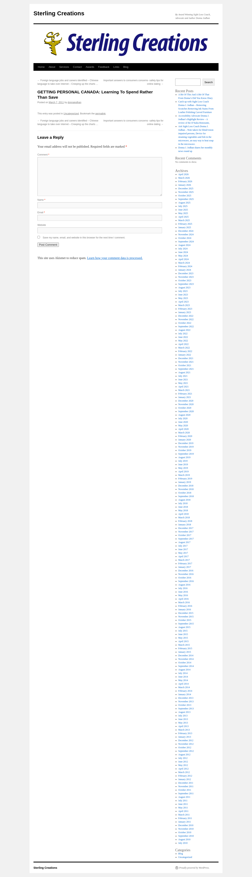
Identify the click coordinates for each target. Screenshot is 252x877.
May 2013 (183, 722)
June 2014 (183, 676)
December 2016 (185, 570)
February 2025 (185, 223)
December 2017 (185, 528)
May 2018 (183, 510)
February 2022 (185, 351)
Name (41, 200)
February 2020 (185, 436)
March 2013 (184, 729)
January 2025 (184, 227)
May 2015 (183, 637)
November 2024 (186, 234)
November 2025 (186, 192)
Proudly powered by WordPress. (194, 867)
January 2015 (184, 652)
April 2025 (183, 216)
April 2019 (183, 471)
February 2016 (185, 606)
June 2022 (183, 337)
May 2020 (183, 425)
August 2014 (184, 669)
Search (208, 82)
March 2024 (184, 262)
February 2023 (185, 308)
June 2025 (183, 209)
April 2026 (183, 174)
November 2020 (186, 404)
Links (116, 66)
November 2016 (186, 574)
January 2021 (184, 397)
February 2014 (185, 690)
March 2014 (184, 687)
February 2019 (185, 478)
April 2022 (183, 344)
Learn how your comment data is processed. (115, 258)
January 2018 (184, 524)
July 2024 (183, 248)
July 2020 (183, 418)
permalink (100, 113)
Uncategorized (71, 113)
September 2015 (186, 623)
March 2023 (184, 305)
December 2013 (185, 698)
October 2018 (184, 492)
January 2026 (184, 185)
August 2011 (184, 797)
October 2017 (184, 535)
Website (41, 225)
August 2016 (184, 584)
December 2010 (185, 825)
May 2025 (183, 213)
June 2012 (183, 761)
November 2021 (186, 361)
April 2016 (183, 599)
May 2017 (183, 553)
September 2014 (186, 666)
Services (64, 66)
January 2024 (184, 269)
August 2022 (184, 330)
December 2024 (185, 231)
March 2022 (184, 347)
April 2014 (183, 683)
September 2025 (186, 199)
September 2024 (186, 241)
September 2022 (186, 326)
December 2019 (185, 443)
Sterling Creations (58, 13)
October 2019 (184, 450)
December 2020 (185, 400)
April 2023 (183, 301)
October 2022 (184, 323)
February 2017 (185, 563)
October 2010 (184, 832)
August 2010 (184, 839)
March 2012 (184, 772)
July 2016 (183, 588)
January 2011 (184, 821)
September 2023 (186, 284)
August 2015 (184, 627)
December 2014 (185, 655)
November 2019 (186, 446)
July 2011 (183, 800)
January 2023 (184, 312)
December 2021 (185, 358)
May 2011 (183, 807)
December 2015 (185, 613)
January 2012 (184, 779)
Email (41, 212)
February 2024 (185, 266)
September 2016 (186, 581)
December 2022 (185, 315)
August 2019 (184, 457)
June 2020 (183, 422)
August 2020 (184, 415)
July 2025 (183, 206)
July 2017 (183, 545)
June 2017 (183, 549)
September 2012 (186, 751)
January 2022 (184, 354)
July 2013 (183, 715)
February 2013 (185, 733)
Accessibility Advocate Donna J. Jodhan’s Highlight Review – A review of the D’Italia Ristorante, (194, 119)
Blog (125, 66)
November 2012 (186, 744)
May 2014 (183, 680)
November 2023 (186, 277)
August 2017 (184, 542)
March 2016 (184, 602)
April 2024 (183, 259)
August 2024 (184, 245)
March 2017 (184, 560)
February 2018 (185, 521)
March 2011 (184, 814)
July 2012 (183, 758)
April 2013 (183, 726)
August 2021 (184, 372)
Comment (43, 154)
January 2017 (184, 567)
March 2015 (184, 645)
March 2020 (184, 432)
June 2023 (183, 294)
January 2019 (184, 482)
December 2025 (185, 188)
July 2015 (183, 630)
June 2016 (183, 591)
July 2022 (183, 333)
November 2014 (186, 659)
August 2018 (184, 499)
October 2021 (184, 365)
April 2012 (183, 768)
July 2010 (183, 843)
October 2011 (184, 790)
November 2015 (186, 616)
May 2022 (183, 340)
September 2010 (186, 836)
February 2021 (185, 393)
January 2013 (184, 736)
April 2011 (183, 811)
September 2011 (186, 793)
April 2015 (183, 641)
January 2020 (184, 439)
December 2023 (185, 273)
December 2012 (185, 740)
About (52, 66)
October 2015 (184, 620)
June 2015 (183, 634)
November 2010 (186, 828)
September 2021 (186, 369)
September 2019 (186, 453)
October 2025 (184, 195)
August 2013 (184, 712)
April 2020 (183, 429)
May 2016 (183, 595)
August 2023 (184, 287)
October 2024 (184, 238)
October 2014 (184, 662)
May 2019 (183, 468)
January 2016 (184, 609)
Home (41, 66)
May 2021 (183, 383)
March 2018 (184, 517)
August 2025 (184, 202)
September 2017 (186, 538)
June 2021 (183, 379)
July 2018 (183, 503)
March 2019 (184, 475)
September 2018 (186, 496)
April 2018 (183, 514)
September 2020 (186, 411)
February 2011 (185, 818)
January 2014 (184, 694)
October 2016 (184, 577)
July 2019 (183, 461)
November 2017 (186, 531)
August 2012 (184, 754)
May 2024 (183, 255)
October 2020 (184, 407)
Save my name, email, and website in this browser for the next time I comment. (84, 237)
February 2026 (185, 181)
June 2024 (183, 252)
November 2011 (186, 786)
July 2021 (183, 376)
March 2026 (184, 178)
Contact (77, 66)
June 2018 (183, 507)
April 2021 (183, 386)
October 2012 (184, 747)
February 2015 (185, 648)
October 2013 (184, 705)
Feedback (103, 66)
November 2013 (186, 701)
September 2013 (186, 708)
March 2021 (184, 390)
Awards (90, 66)
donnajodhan (74, 102)
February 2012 (185, 775)
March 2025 (184, 220)
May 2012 (183, 765)
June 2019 (183, 464)
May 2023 (183, 298)
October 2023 (184, 280)
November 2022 (186, 319)
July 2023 (183, 291)
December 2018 (185, 485)
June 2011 (183, 804)
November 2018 (186, 489)
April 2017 (183, 556)
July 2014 (183, 673)
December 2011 (185, 782)
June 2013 (183, 719)
